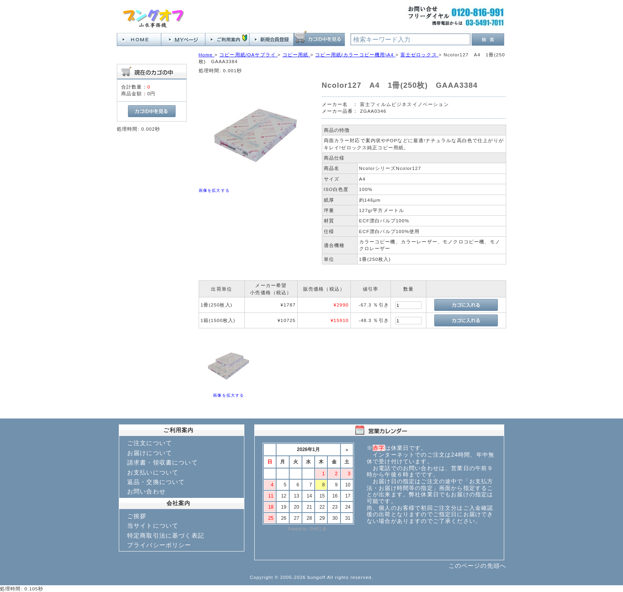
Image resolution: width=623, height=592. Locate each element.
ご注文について (149, 443)
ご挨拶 (136, 516)
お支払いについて (152, 472)
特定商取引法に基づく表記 (165, 535)
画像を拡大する (214, 190)
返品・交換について (156, 481)
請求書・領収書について (162, 462)
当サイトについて (152, 525)
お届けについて (149, 452)
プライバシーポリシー (159, 545)
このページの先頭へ (477, 565)
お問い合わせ (146, 491)
